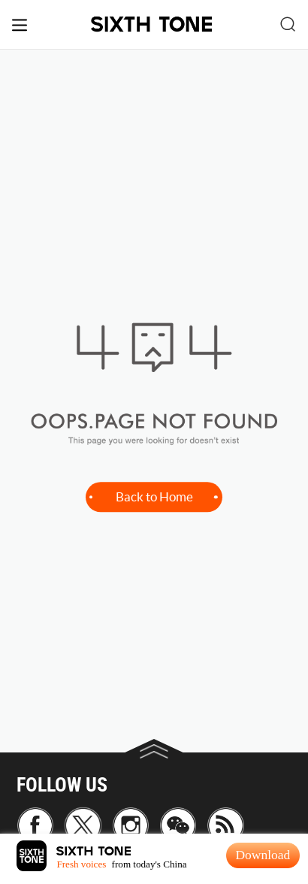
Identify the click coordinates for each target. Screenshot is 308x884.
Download (262, 854)
